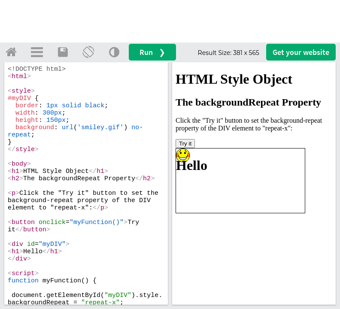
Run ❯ (152, 52)
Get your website (301, 52)
